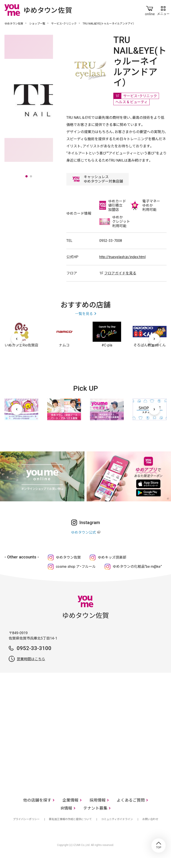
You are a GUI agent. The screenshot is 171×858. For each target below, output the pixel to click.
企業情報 (70, 800)
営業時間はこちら (31, 659)
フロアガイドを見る (120, 273)
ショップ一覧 (37, 23)
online (150, 10)
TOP (158, 845)
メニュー (163, 10)
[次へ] (154, 338)
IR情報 (66, 808)
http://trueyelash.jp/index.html (122, 257)
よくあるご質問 (131, 800)
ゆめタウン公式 (83, 532)
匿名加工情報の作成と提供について (70, 819)
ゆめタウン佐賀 (13, 23)
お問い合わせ (150, 819)
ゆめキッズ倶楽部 (112, 557)
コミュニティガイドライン (117, 819)
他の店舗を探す (37, 800)
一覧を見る (84, 314)
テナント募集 (95, 808)
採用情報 (98, 800)
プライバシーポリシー (26, 819)
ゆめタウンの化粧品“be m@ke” (137, 566)
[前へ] (16, 338)
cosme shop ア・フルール (76, 566)
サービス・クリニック (64, 23)
